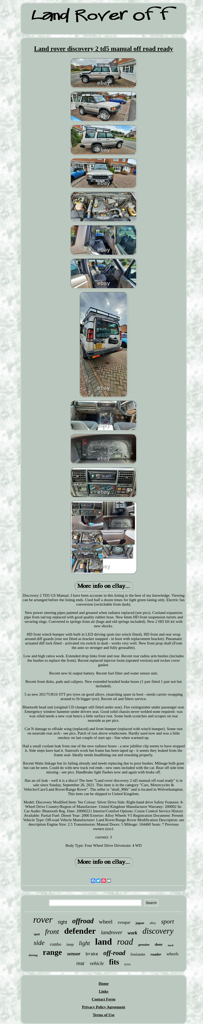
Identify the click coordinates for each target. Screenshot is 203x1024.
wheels (172, 953)
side (39, 942)
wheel (106, 921)
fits (114, 962)
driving (33, 955)
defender (80, 931)
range (52, 952)
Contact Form (103, 999)
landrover (111, 932)
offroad (83, 921)
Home (104, 983)
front (52, 931)
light (84, 943)
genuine (144, 944)
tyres (127, 964)
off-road (114, 952)
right (62, 922)
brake (92, 954)
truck (171, 945)
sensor (73, 953)
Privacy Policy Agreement (103, 1007)
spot (37, 934)
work (132, 933)
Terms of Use (104, 1015)
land (103, 941)
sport (167, 921)
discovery (158, 931)
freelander (137, 954)
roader (156, 954)
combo (55, 944)
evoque (124, 922)
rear (80, 963)
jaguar (139, 923)
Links (104, 991)
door (159, 944)
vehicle (97, 963)
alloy (153, 923)
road (125, 941)
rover (43, 920)
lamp (70, 944)
